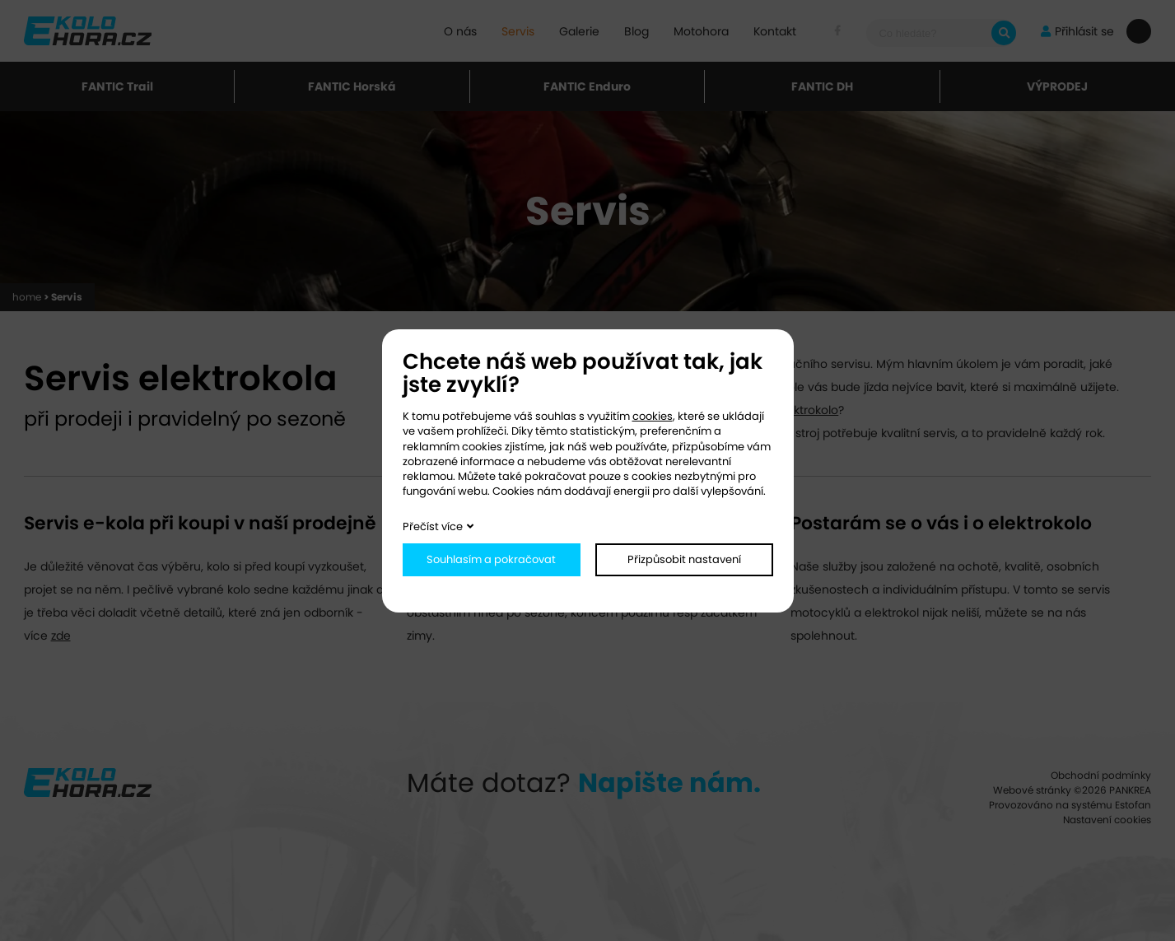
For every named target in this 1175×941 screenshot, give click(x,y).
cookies (652, 416)
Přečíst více (433, 526)
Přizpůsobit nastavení (684, 559)
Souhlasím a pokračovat (491, 559)
